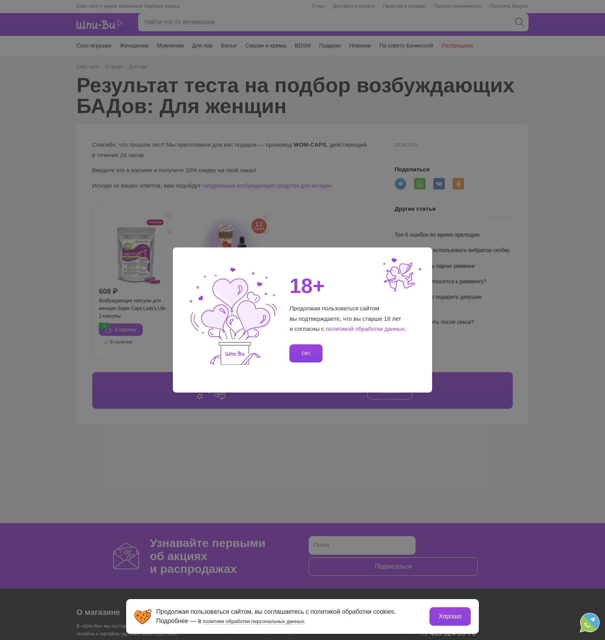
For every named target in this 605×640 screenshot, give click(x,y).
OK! (305, 353)
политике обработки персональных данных (266, 619)
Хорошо (449, 615)
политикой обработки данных (365, 329)
